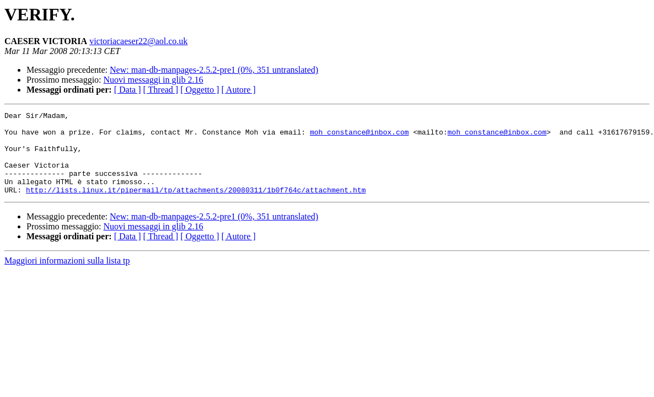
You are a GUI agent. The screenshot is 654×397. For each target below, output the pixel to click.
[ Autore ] (238, 89)
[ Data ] (127, 89)
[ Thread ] (161, 89)
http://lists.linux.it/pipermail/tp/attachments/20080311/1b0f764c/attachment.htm (196, 206)
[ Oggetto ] (199, 89)
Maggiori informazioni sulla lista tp (67, 277)
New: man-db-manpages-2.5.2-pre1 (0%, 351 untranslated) (214, 69)
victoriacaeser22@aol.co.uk (138, 41)
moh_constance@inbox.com (359, 137)
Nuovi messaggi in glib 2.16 (153, 79)
